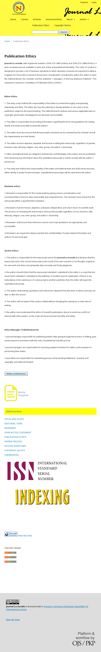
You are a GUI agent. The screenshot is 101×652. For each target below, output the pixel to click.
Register (84, 2)
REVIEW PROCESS (13, 441)
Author (83, 19)
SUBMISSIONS (11, 454)
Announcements (54, 19)
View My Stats (25, 535)
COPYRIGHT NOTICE (14, 450)
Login (94, 2)
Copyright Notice (62, 25)
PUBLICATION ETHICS (15, 437)
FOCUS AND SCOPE (14, 419)
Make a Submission (16, 373)
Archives (37, 19)
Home (13, 19)
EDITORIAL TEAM (13, 423)
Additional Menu (14, 411)
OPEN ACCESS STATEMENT (17, 432)
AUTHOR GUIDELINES (15, 445)
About (70, 19)
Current (24, 19)
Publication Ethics (40, 25)
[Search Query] (45, 32)
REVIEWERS (10, 428)
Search (64, 32)
